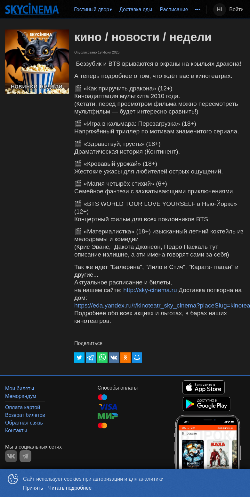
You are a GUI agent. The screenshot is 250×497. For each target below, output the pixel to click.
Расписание (174, 9)
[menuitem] (93, 9)
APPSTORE (203, 387)
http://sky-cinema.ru (150, 290)
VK (11, 456)
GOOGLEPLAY (206, 404)
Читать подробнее (70, 488)
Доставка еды (135, 9)
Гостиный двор (91, 9)
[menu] (134, 9)
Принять (33, 488)
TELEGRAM (25, 456)
